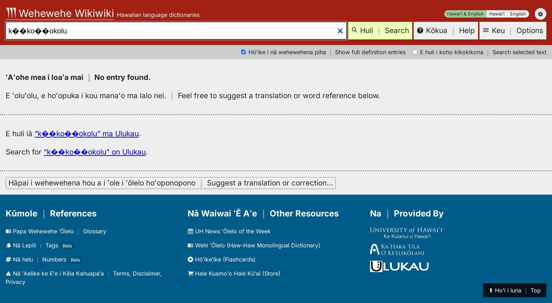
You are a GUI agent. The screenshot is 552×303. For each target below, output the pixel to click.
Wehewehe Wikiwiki (60, 13)
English (518, 14)
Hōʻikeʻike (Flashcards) (222, 259)
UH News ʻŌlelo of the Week (229, 231)
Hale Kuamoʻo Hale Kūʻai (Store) (234, 273)
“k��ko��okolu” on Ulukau (95, 151)
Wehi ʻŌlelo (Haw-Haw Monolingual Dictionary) (254, 245)
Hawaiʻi (496, 14)
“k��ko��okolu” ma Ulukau (86, 133)
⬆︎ (515, 290)
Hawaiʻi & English (465, 14)
